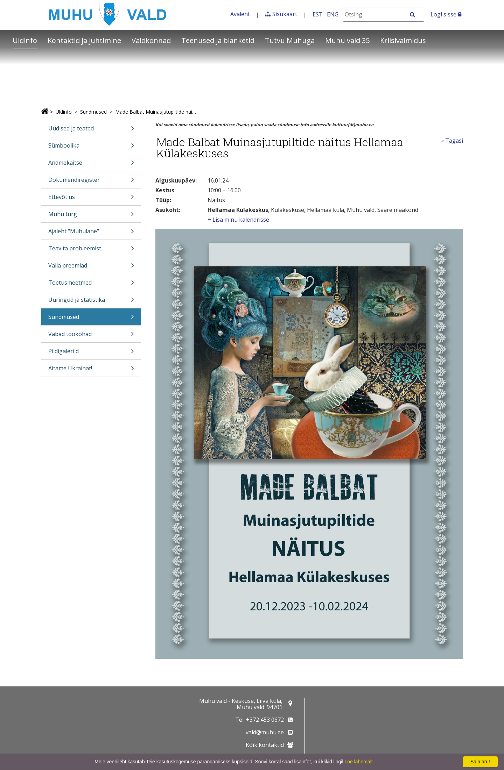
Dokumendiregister (91, 182)
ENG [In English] (332, 14)
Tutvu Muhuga (290, 40)
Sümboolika (91, 148)
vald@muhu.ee (265, 732)
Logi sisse (445, 14)
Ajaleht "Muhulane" (91, 233)
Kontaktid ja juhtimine (84, 40)
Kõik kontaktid (265, 745)
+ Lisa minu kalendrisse (238, 219)
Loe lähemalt (358, 761)
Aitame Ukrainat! (91, 370)
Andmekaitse (91, 165)
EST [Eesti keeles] (318, 14)
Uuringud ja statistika (91, 302)
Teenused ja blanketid (217, 40)
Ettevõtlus (91, 199)
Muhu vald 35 (347, 40)
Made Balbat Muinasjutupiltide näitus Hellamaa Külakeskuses (155, 111)
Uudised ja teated (91, 130)
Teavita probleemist (91, 250)
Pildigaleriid (91, 353)
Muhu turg (91, 216)
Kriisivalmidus (403, 40)
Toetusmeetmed (91, 285)
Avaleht (240, 14)
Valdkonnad (151, 40)
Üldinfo (25, 40)
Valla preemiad (91, 268)
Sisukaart (284, 14)
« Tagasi (452, 140)
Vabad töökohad (91, 336)
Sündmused (93, 111)
